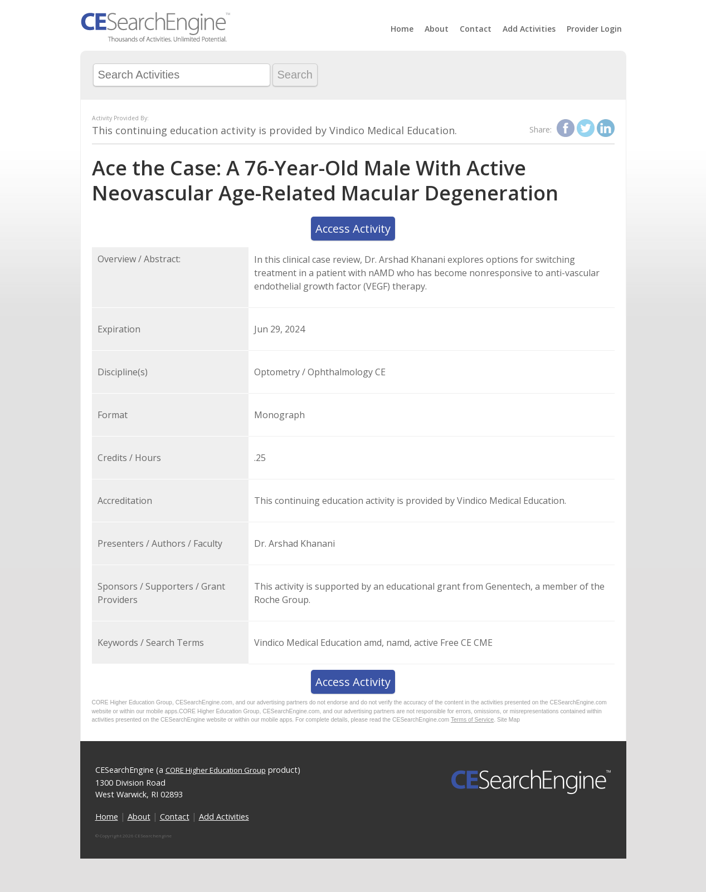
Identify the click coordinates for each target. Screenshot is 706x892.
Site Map (508, 720)
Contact (475, 28)
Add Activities (529, 28)
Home (402, 28)
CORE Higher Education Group (215, 770)
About (437, 28)
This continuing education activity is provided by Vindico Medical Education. (274, 130)
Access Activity (353, 228)
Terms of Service (472, 720)
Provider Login (594, 28)
